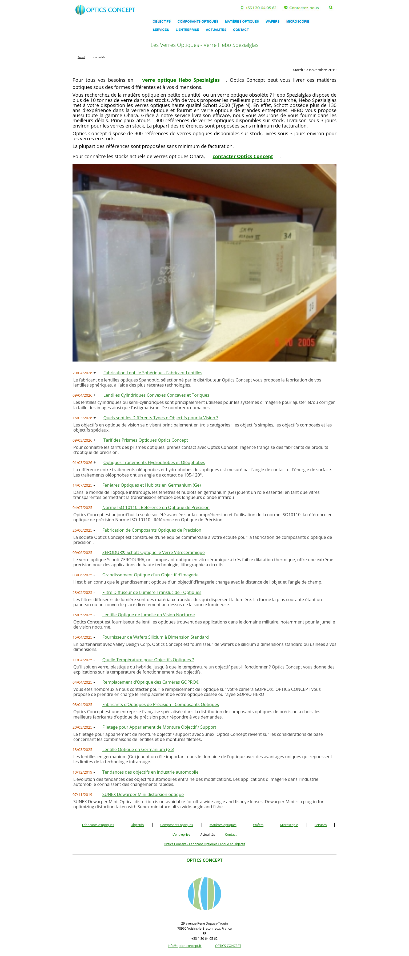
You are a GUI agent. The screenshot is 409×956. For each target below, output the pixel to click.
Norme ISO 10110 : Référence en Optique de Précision (156, 507)
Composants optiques (176, 825)
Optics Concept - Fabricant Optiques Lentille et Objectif (204, 844)
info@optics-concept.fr (184, 945)
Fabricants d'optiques (98, 825)
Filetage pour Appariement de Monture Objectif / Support (159, 727)
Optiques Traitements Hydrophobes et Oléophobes (154, 462)
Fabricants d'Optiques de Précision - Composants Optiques (160, 704)
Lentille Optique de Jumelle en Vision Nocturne (148, 615)
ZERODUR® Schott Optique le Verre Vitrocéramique (153, 552)
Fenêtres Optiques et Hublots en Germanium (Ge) (151, 485)
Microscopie (289, 825)
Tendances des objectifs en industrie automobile (150, 772)
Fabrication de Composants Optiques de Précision (151, 530)
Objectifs (137, 825)
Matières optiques (223, 825)
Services (321, 825)
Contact (230, 834)
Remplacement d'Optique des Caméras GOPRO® (150, 682)
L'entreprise (181, 834)
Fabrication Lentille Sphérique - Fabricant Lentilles (152, 373)
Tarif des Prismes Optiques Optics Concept (145, 440)
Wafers (258, 825)
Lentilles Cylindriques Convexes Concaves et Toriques (156, 395)
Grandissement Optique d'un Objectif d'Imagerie (150, 575)
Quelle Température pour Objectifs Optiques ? (148, 660)
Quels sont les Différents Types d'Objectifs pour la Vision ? (160, 418)
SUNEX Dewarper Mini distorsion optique (143, 794)
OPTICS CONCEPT (228, 945)
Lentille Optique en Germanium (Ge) (138, 749)
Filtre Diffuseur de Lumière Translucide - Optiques (151, 592)
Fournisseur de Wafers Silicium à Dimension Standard (155, 637)
